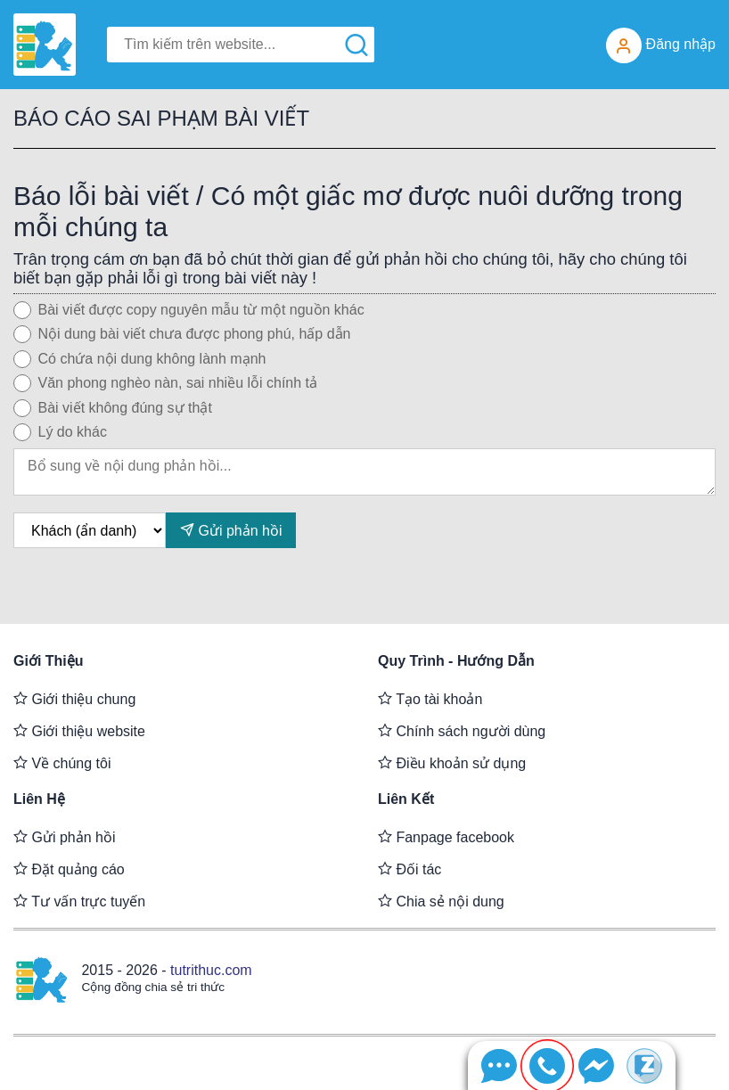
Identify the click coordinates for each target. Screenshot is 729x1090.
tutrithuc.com (211, 970)
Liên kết (406, 799)
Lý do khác (72, 431)
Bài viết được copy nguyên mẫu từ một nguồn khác (201, 309)
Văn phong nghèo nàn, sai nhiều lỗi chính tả (178, 382)
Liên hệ (39, 799)
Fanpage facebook (446, 837)
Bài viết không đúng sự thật (125, 407)
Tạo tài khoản (430, 699)
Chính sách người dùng (461, 731)
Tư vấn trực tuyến (79, 901)
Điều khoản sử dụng (452, 763)
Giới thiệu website (79, 731)
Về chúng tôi (62, 763)
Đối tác (409, 869)
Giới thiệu (48, 660)
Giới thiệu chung (74, 699)
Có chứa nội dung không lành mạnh (152, 358)
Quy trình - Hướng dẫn (456, 660)
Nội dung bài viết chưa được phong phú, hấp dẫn (194, 333)
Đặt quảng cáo (69, 869)
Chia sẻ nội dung (441, 901)
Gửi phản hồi (231, 529)
